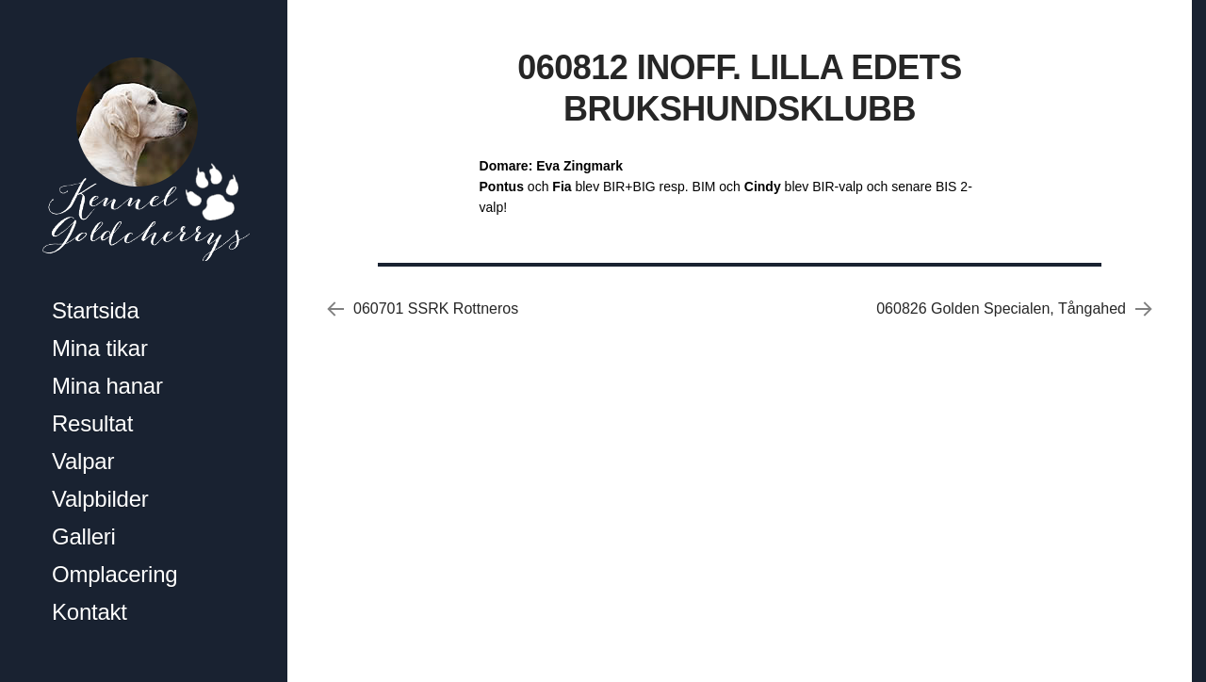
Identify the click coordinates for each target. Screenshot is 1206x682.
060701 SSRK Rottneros (435, 308)
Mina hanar (107, 385)
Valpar (83, 461)
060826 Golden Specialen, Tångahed (1001, 308)
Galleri (84, 536)
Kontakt (89, 612)
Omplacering (114, 574)
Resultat (92, 423)
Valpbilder (100, 499)
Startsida (95, 310)
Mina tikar (100, 348)
